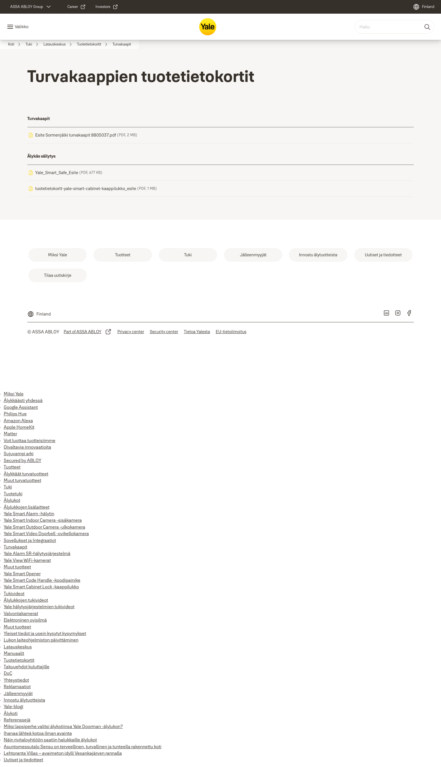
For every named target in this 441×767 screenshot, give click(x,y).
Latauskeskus (18, 647)
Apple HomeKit (19, 427)
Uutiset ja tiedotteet (23, 759)
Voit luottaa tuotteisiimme (29, 440)
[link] (76, 7)
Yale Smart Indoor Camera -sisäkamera (43, 520)
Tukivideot (14, 593)
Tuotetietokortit (19, 660)
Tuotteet (12, 467)
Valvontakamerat (21, 613)
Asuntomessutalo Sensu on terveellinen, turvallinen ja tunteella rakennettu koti (82, 746)
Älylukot (12, 500)
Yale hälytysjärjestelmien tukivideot (39, 606)
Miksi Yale (14, 394)
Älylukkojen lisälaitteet (26, 507)
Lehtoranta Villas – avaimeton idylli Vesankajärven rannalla (63, 753)
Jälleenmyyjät (18, 693)
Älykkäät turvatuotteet (26, 474)
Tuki (8, 487)
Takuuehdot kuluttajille (26, 666)
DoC (8, 673)
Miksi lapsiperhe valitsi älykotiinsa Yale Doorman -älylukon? (63, 726)
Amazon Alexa (18, 420)
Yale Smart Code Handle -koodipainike (42, 580)
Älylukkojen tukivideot (26, 600)
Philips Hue (15, 414)
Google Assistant (21, 407)
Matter (10, 433)
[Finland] (423, 7)
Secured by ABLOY (22, 460)
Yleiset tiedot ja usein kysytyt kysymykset (45, 633)
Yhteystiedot (16, 680)
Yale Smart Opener (22, 573)
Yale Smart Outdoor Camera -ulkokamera (44, 527)
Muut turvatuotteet (22, 480)
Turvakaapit (15, 547)
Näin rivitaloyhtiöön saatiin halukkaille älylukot (50, 740)
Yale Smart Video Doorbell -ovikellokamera (46, 533)
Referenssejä (17, 720)
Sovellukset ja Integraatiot (30, 540)
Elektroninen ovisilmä (25, 620)
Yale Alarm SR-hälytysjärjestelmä (37, 553)
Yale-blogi (13, 706)
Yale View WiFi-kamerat (27, 560)
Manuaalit (14, 653)
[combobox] (394, 27)
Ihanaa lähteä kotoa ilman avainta (38, 733)
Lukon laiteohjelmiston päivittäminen (41, 640)
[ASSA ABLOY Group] (31, 7)
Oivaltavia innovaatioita (27, 447)
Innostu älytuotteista (24, 700)
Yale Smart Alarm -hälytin (29, 513)
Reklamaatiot (17, 686)
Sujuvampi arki (19, 453)
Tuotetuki (13, 493)
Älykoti (11, 713)
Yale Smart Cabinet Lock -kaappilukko (41, 586)
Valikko (21, 26)
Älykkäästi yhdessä (23, 400)
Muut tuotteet (17, 567)
